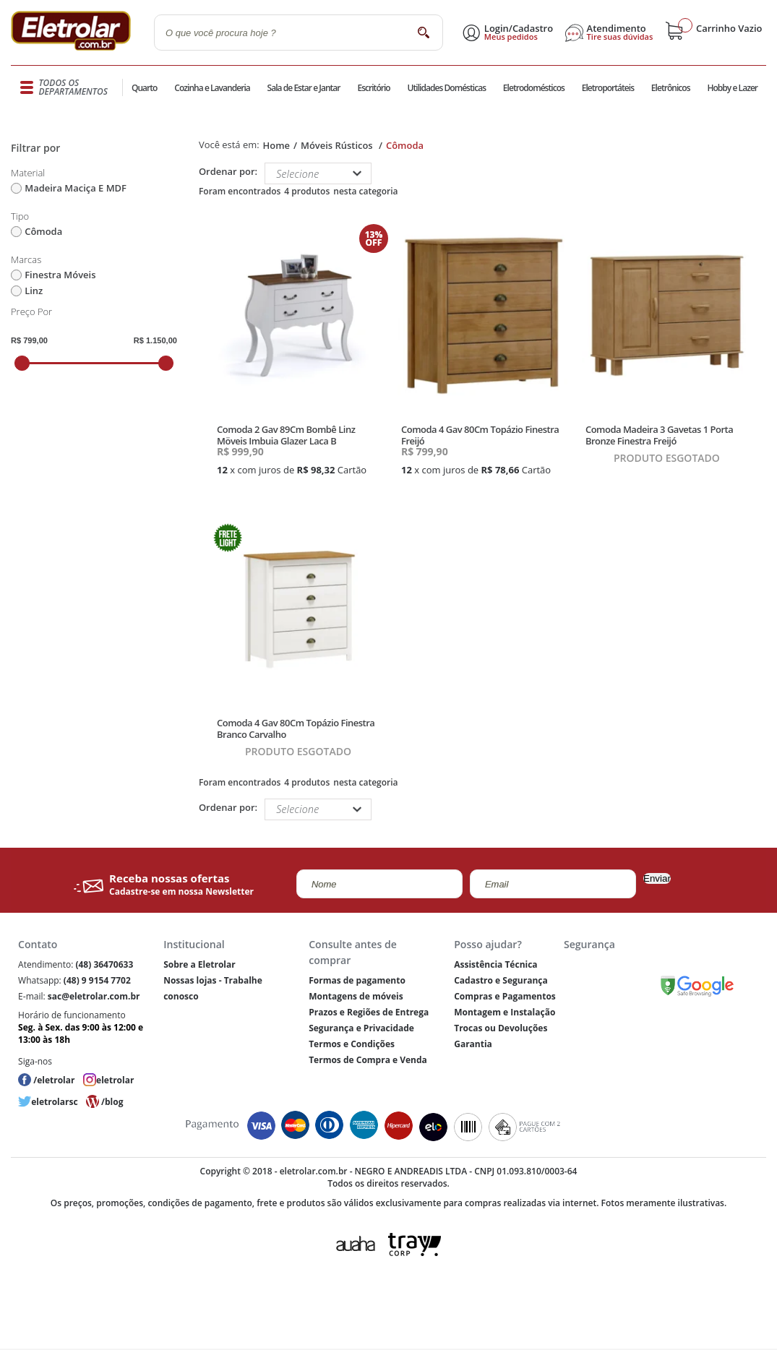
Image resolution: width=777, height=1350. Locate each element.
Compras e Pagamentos (505, 996)
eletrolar (115, 1080)
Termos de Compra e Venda (368, 1060)
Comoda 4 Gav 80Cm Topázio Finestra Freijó (480, 435)
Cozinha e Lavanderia (212, 88)
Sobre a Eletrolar (199, 964)
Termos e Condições (352, 1044)
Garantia (473, 1044)
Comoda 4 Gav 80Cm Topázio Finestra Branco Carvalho (295, 728)
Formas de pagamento (357, 980)
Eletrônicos (670, 88)
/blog (112, 1102)
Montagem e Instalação (504, 1012)
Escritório (373, 88)
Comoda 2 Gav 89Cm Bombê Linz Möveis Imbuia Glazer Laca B (286, 435)
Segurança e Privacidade (361, 1028)
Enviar (657, 878)
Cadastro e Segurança (500, 980)
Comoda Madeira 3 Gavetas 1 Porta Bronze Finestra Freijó (659, 435)
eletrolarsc (54, 1102)
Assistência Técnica (495, 964)
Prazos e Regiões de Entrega (369, 1012)
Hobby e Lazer (732, 88)
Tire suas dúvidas (620, 37)
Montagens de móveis (356, 996)
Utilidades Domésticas (447, 88)
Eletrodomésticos (533, 88)
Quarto (145, 88)
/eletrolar (53, 1080)
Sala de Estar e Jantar (303, 88)
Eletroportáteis (608, 88)
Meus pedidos (511, 37)
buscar (423, 32)
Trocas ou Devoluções (500, 1028)
